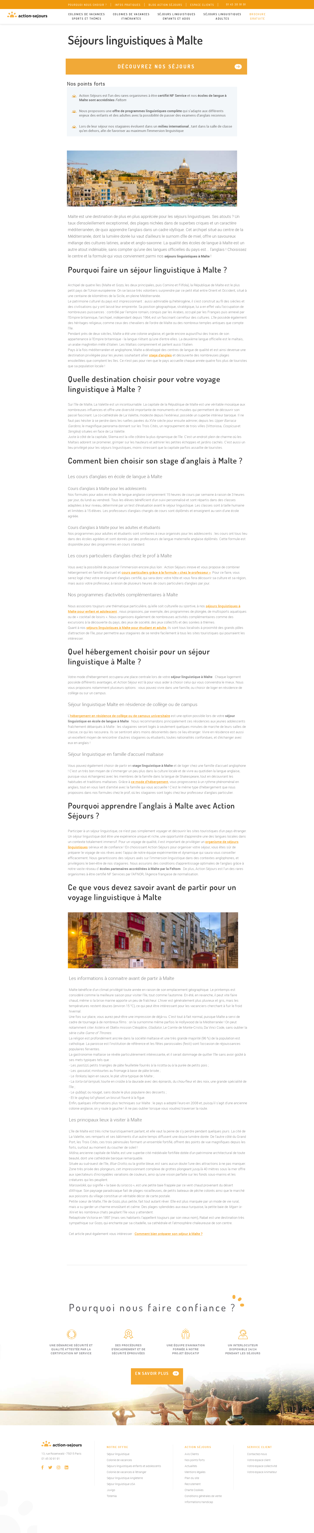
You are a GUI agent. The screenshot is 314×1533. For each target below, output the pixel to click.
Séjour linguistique (118, 1454)
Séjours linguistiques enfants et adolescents (134, 1466)
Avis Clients (192, 1454)
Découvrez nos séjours (156, 67)
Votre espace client (259, 1460)
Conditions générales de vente (203, 1496)
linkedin (66, 1467)
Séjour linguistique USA (121, 1484)
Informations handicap (199, 1502)
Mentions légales (195, 1472)
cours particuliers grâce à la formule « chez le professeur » (166, 572)
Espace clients (202, 5)
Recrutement (193, 1484)
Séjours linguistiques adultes (222, 16)
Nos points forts (195, 1460)
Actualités (191, 1466)
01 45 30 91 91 (50, 1458)
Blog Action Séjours (165, 5)
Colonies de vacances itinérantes (131, 16)
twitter (50, 1467)
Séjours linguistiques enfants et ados (176, 16)
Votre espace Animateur (262, 1472)
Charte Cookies (194, 1490)
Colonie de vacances (119, 1460)
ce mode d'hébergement (149, 781)
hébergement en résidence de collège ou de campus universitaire (120, 715)
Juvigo (111, 1490)
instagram (58, 1467)
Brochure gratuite (258, 16)
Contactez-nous (257, 1454)
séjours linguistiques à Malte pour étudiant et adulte (126, 627)
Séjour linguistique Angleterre (125, 1478)
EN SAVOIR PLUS (152, 1373)
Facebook (42, 1467)
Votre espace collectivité (262, 1466)
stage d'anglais (160, 355)
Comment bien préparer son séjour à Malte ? (168, 1233)
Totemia (112, 1496)
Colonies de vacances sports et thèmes (86, 16)
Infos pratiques (128, 5)
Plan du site (192, 1478)
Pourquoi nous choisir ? (87, 5)
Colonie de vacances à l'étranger (126, 1472)
